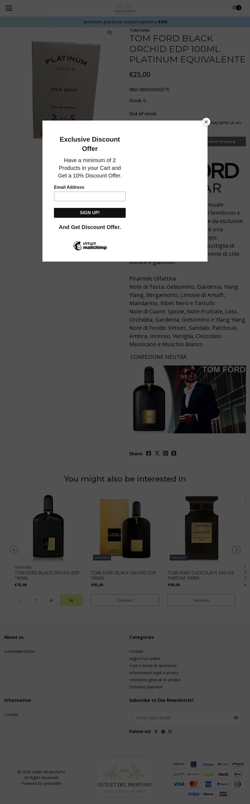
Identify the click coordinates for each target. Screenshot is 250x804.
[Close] (206, 122)
